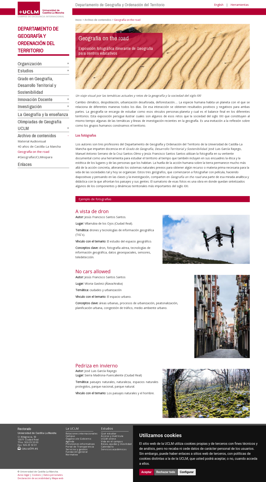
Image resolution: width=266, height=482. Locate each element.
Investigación (30, 106)
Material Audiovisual (32, 141)
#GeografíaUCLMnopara (35, 157)
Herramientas (239, 5)
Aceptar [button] (146, 472)
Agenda (70, 441)
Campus (70, 436)
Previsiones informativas (80, 443)
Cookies (36, 474)
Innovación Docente (35, 99)
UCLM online (108, 438)
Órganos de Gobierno (78, 438)
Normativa (72, 454)
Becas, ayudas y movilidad (116, 443)
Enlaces (25, 164)
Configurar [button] (187, 472)
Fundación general (77, 451)
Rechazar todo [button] (165, 472)
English (218, 5)
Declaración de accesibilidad (33, 478)
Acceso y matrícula (112, 436)
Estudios (25, 71)
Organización (30, 64)
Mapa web (57, 478)
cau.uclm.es (28, 448)
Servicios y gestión (76, 449)
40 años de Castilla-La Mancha (39, 146)
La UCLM (72, 428)
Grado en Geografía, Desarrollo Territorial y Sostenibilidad (37, 85)
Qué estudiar (108, 433)
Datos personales (53, 474)
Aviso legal (23, 474)
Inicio (78, 20)
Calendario (107, 446)
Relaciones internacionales (81, 433)
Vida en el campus (112, 441)
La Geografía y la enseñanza (43, 114)
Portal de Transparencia (80, 446)
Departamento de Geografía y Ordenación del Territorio (120, 4)
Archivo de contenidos (37, 135)
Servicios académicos (113, 449)
